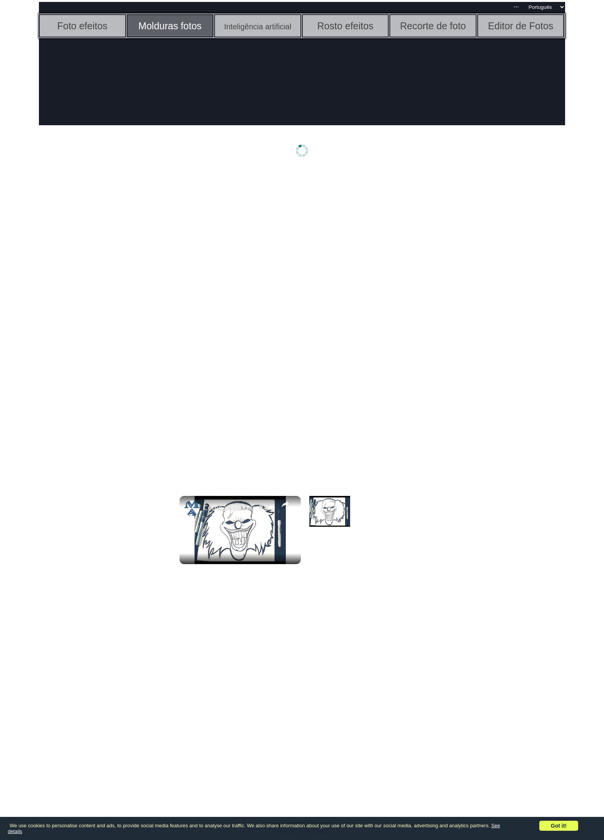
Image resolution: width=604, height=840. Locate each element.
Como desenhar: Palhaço (239, 507)
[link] (192, 508)
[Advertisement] (98, 291)
